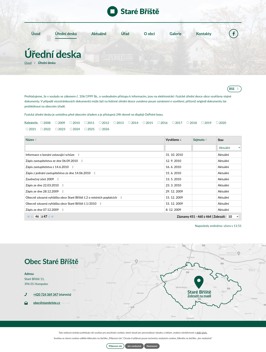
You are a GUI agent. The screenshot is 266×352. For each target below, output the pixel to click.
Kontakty (203, 33)
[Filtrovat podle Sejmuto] (204, 148)
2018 (193, 122)
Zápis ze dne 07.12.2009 (45, 209)
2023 (61, 129)
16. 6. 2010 (173, 167)
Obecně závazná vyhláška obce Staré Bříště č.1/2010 (64, 203)
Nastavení (152, 346)
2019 (208, 122)
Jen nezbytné (134, 346)
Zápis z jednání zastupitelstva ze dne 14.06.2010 (61, 173)
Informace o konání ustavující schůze (53, 154)
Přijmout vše (115, 346)
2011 (90, 122)
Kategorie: (31, 122)
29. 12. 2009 (174, 191)
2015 (149, 122)
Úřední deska (66, 33)
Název (30, 140)
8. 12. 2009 (173, 209)
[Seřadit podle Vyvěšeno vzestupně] (181, 139)
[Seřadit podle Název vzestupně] (36, 139)
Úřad (125, 33)
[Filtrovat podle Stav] (229, 148)
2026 (105, 129)
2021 (32, 129)
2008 (47, 122)
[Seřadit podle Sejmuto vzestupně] (206, 139)
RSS (234, 89)
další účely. (201, 332)
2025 (91, 129)
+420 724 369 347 (45, 294)
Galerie (176, 33)
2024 (76, 129)
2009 (61, 122)
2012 (105, 122)
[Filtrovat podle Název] (94, 148)
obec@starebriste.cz (46, 303)
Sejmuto (198, 140)
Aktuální (223, 154)
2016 (164, 122)
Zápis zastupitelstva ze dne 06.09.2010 (55, 161)
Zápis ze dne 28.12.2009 (45, 191)
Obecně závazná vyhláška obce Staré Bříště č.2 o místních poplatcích (74, 197)
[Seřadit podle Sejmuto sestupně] (206, 140)
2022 (47, 129)
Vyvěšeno (172, 140)
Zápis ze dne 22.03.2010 (45, 185)
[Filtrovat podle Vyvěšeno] (178, 148)
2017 (178, 122)
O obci (149, 33)
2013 (120, 122)
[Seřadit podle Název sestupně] (36, 140)
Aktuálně (98, 33)
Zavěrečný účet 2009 (43, 179)
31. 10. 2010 (174, 154)
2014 (134, 122)
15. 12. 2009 (174, 197)
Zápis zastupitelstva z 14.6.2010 (50, 167)
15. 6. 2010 (173, 173)
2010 (76, 122)
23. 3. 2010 (173, 185)
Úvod (28, 63)
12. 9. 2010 (173, 161)
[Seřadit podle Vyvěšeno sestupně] (181, 140)
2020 (222, 122)
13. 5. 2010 (173, 179)
